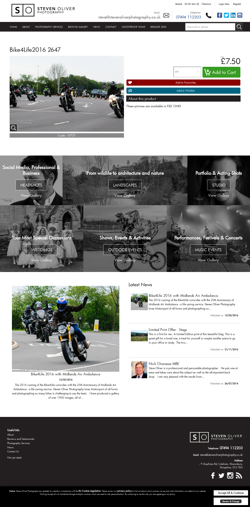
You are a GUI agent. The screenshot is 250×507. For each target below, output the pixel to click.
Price (222, 57)
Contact (110, 26)
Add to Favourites (186, 82)
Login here (224, 3)
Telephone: (195, 12)
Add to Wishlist (186, 90)
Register (237, 3)
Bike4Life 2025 (158, 26)
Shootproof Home (133, 26)
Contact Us (13, 451)
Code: (62, 135)
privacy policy (124, 490)
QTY (177, 72)
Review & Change (230, 501)
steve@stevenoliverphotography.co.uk (129, 16)
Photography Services (49, 26)
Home (13, 26)
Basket (179, 3)
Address (238, 460)
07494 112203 (188, 16)
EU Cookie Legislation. (90, 490)
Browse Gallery (78, 26)
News (96, 26)
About (26, 26)
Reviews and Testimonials (20, 438)
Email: (157, 12)
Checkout (206, 3)
